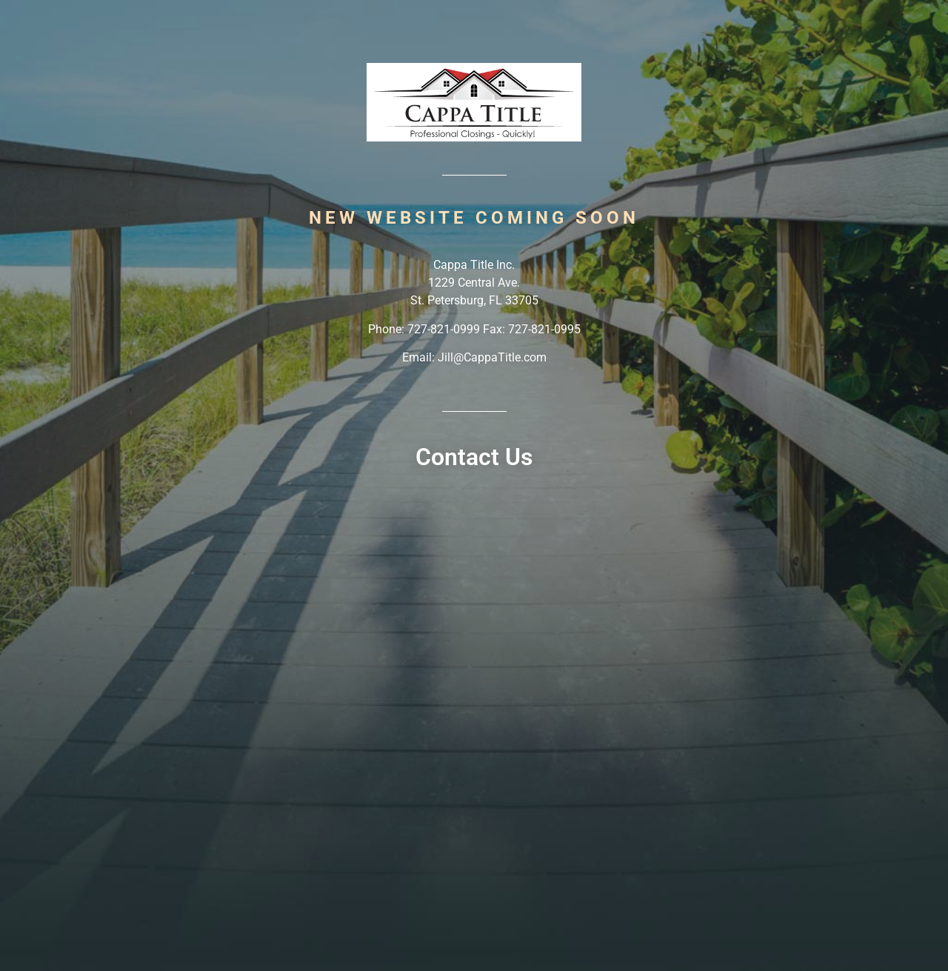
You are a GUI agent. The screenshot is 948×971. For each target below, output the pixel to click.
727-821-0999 (443, 329)
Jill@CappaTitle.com (492, 357)
